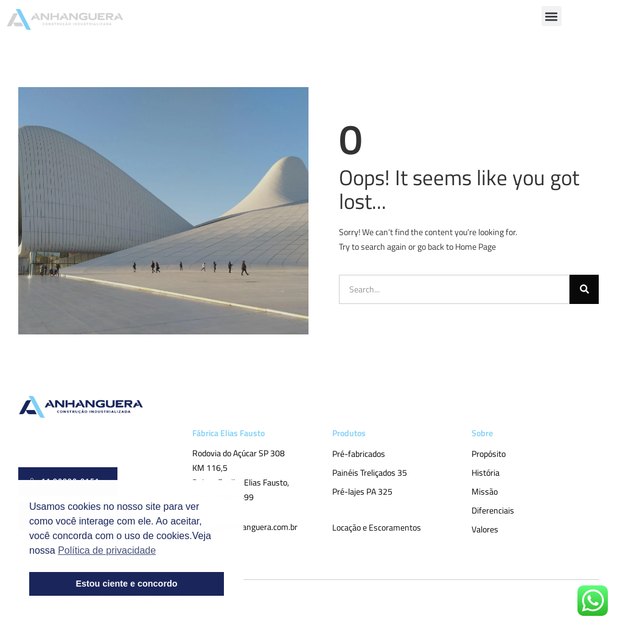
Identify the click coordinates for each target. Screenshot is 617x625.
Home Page (475, 246)
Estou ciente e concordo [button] (126, 583)
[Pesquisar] (584, 289)
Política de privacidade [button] (107, 550)
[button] (552, 16)
